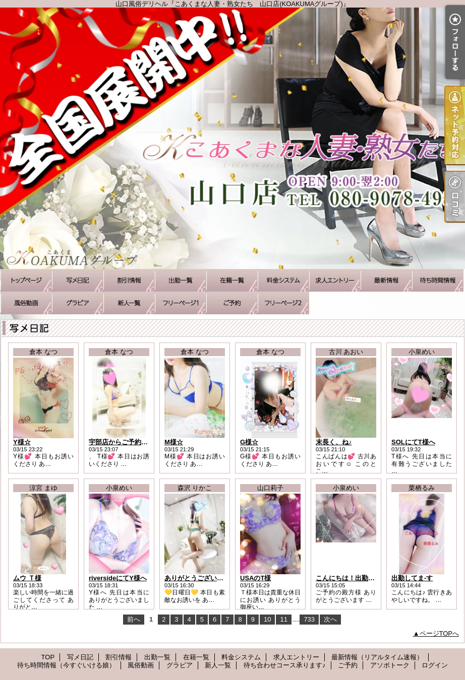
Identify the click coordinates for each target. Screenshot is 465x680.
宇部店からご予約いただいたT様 (137, 442)
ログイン (435, 665)
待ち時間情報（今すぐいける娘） (437, 280)
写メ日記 (77, 280)
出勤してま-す (412, 578)
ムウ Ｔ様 (27, 578)
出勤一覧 (180, 280)
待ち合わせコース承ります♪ (180, 303)
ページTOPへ (439, 633)
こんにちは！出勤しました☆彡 (362, 578)
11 (283, 619)
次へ (330, 619)
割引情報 (129, 280)
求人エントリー (335, 280)
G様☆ (249, 442)
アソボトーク (283, 303)
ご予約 (232, 303)
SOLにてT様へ (413, 442)
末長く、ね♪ (334, 442)
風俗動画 (26, 303)
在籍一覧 (232, 280)
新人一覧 (129, 303)
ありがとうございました (200, 578)
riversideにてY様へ (118, 578)
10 (267, 619)
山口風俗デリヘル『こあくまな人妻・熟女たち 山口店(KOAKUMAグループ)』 (232, 138)
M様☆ (173, 442)
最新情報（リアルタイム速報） (386, 280)
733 (309, 619)
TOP (26, 280)
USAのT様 (255, 578)
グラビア (77, 303)
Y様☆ (22, 442)
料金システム (283, 280)
